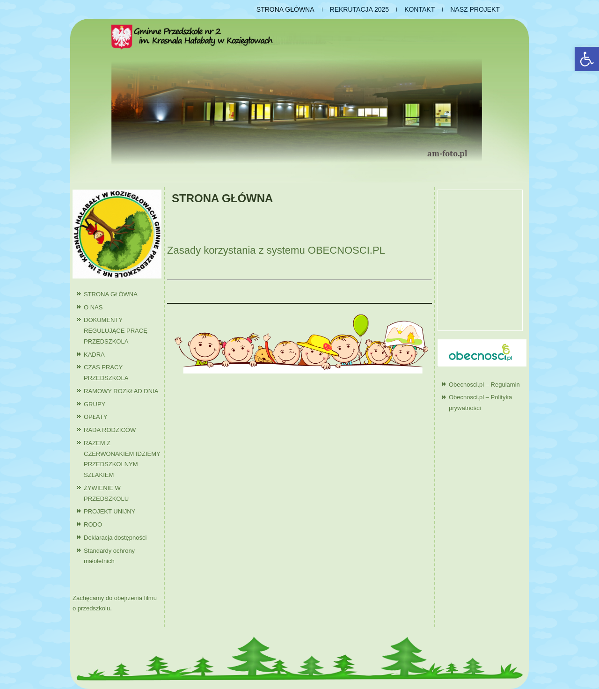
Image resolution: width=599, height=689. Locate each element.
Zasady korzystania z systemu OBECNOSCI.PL (276, 250)
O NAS (93, 307)
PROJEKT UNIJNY (109, 511)
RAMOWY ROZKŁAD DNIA (121, 391)
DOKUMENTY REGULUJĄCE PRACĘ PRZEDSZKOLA (115, 330)
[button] (587, 59)
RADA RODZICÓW (110, 429)
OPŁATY (95, 416)
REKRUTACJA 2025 (359, 9)
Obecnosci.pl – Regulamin (484, 384)
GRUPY (94, 404)
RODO (93, 524)
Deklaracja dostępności (115, 537)
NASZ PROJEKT (475, 9)
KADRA (94, 354)
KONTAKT (419, 9)
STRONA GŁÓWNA (285, 9)
